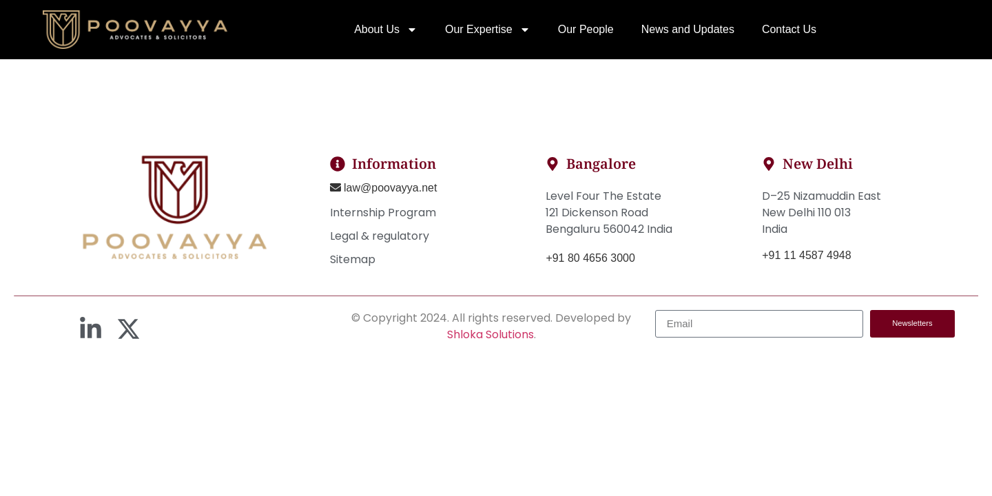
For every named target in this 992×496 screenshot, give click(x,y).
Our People (586, 29)
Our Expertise (487, 29)
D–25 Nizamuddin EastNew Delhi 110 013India (821, 212)
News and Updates (687, 29)
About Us (385, 29)
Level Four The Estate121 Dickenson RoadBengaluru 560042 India (609, 212)
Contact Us (789, 29)
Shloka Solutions (490, 334)
